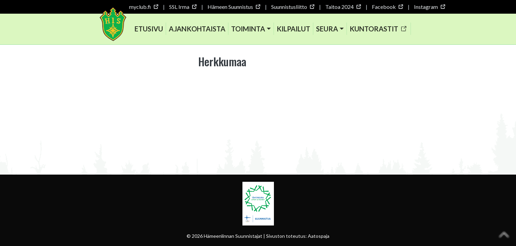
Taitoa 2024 (343, 6)
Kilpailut (293, 29)
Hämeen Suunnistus (233, 6)
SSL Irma (182, 6)
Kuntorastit (378, 29)
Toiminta (248, 29)
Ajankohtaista (197, 29)
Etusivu (149, 29)
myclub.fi (143, 6)
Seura (327, 29)
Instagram (429, 6)
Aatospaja (318, 236)
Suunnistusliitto (292, 6)
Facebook (387, 6)
